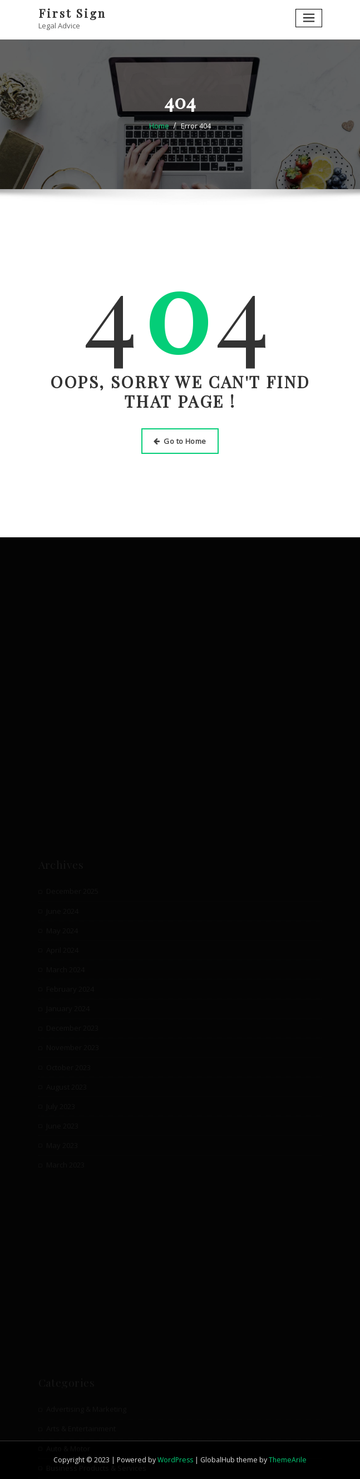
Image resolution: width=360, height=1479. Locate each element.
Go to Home (180, 441)
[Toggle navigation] (308, 18)
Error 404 (196, 126)
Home (159, 126)
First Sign (72, 13)
